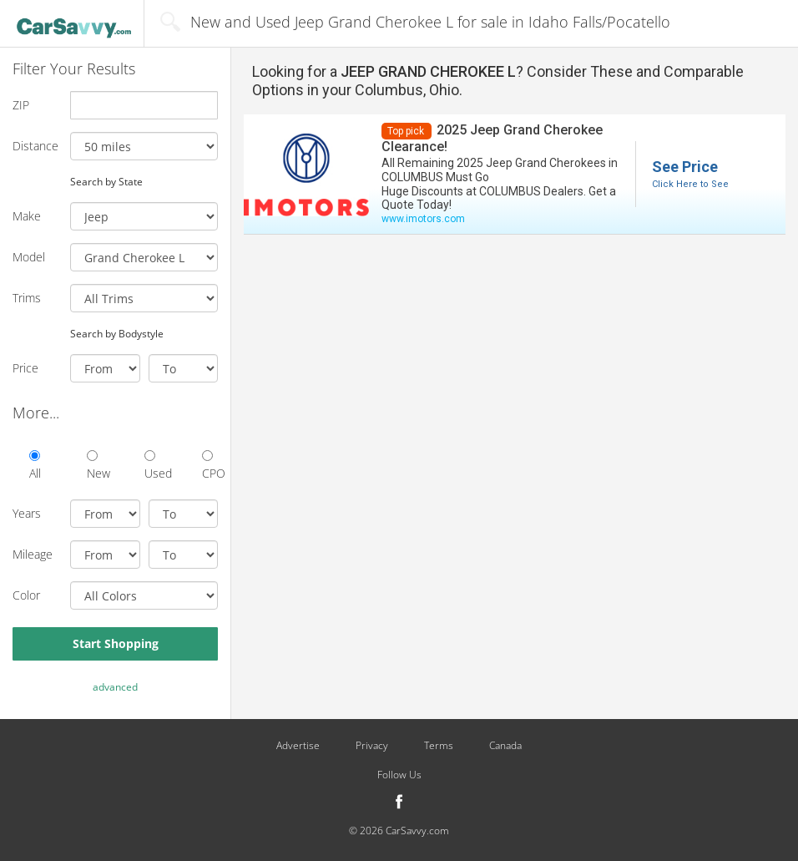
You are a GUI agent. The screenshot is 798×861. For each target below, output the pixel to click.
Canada (505, 746)
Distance (35, 146)
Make (27, 216)
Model (29, 257)
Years (27, 513)
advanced (115, 687)
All (35, 465)
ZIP (21, 105)
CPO (210, 465)
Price (25, 368)
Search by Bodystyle (117, 333)
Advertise (298, 746)
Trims (27, 298)
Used (152, 465)
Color (26, 595)
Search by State (106, 181)
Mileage (33, 554)
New (95, 465)
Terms (438, 746)
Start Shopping (116, 643)
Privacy (372, 746)
